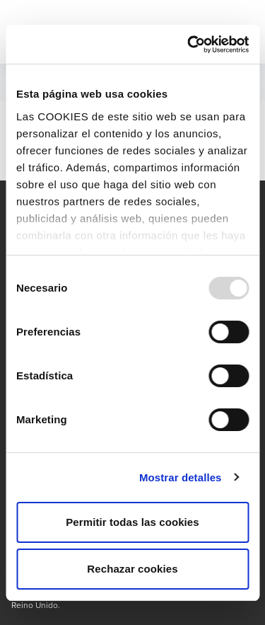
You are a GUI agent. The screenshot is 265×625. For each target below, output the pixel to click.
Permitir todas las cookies (132, 522)
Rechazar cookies (132, 569)
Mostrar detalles (180, 477)
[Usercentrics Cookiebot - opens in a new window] (189, 44)
